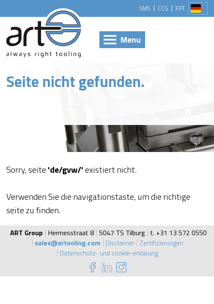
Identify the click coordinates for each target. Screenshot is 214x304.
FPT (180, 8)
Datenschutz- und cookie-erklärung (109, 253)
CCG (163, 8)
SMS (145, 8)
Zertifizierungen (161, 242)
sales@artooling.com (68, 242)
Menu (131, 39)
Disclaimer (120, 242)
